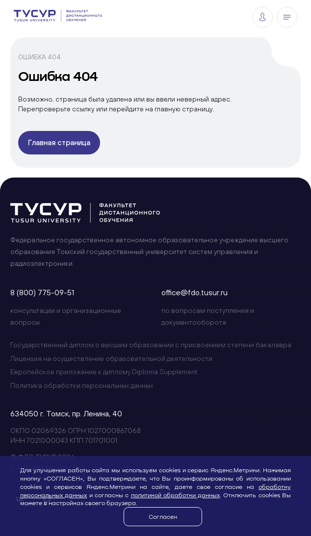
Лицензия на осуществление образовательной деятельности (111, 358)
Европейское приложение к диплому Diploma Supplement (103, 372)
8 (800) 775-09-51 (42, 292)
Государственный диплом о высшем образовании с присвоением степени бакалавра (150, 345)
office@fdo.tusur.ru (194, 292)
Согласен (163, 516)
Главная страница (59, 142)
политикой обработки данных (175, 494)
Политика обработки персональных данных (81, 385)
